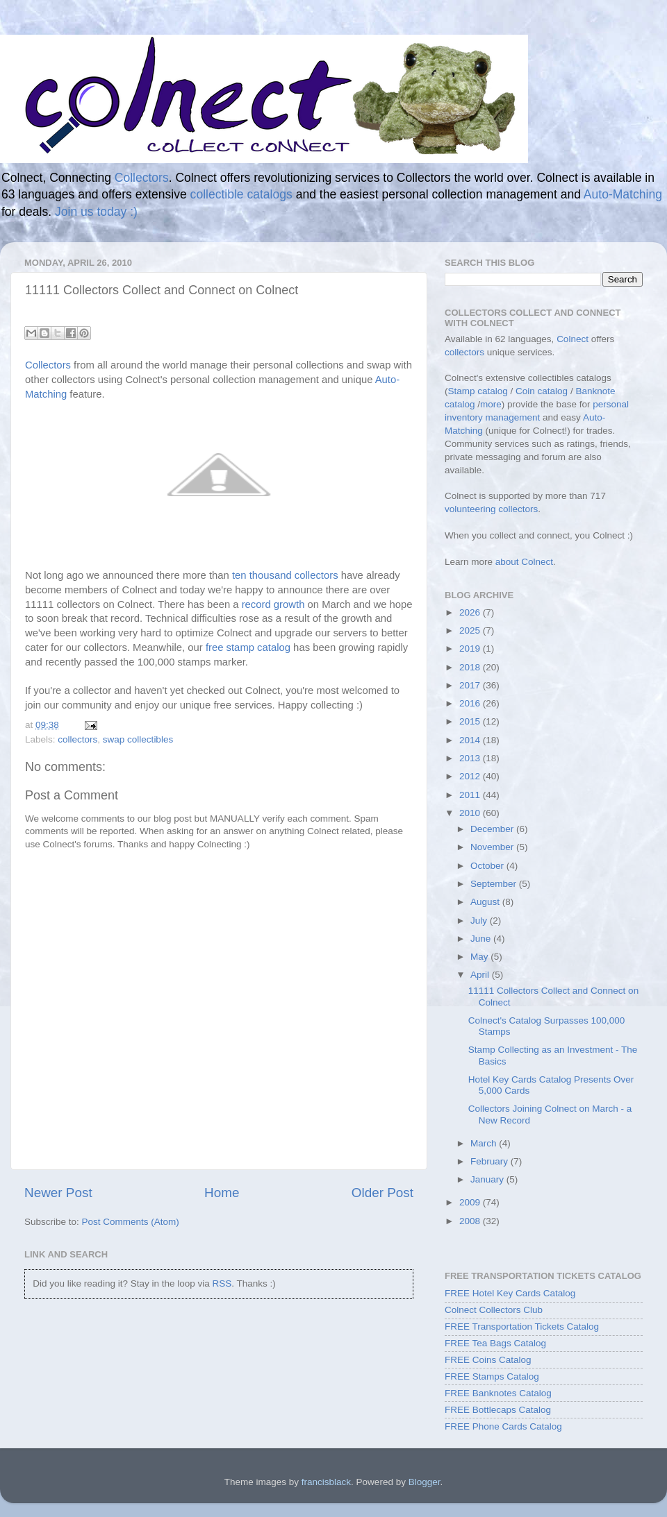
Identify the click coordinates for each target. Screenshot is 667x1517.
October (488, 866)
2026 (471, 612)
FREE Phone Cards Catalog (503, 1426)
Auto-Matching (623, 194)
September (494, 884)
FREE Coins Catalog (488, 1360)
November (493, 847)
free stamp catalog (248, 647)
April (481, 974)
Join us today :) (96, 212)
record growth (273, 604)
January (488, 1179)
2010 (471, 813)
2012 (471, 776)
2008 (471, 1221)
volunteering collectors (491, 509)
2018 (471, 667)
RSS (221, 1283)
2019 (471, 648)
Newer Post (58, 1192)
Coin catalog (542, 391)
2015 (471, 721)
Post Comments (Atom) (130, 1222)
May (480, 956)
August (486, 902)
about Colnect (524, 562)
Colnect (572, 339)
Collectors (142, 178)
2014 (471, 740)
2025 (471, 630)
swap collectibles (138, 739)
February (490, 1161)
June (481, 938)
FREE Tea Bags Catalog (495, 1343)
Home (221, 1192)
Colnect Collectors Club (494, 1310)
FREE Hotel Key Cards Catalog (510, 1293)
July (480, 920)
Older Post (382, 1192)
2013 (471, 758)
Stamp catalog (478, 391)
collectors (77, 739)
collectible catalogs (241, 194)
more (491, 404)
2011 (471, 795)
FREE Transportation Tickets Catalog (522, 1326)
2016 (471, 703)
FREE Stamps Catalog (492, 1376)
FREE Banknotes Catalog (498, 1393)
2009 (471, 1202)
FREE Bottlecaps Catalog (498, 1410)
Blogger (424, 1482)
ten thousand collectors (285, 575)
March (484, 1143)
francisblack (326, 1482)
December (493, 829)
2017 (471, 685)
